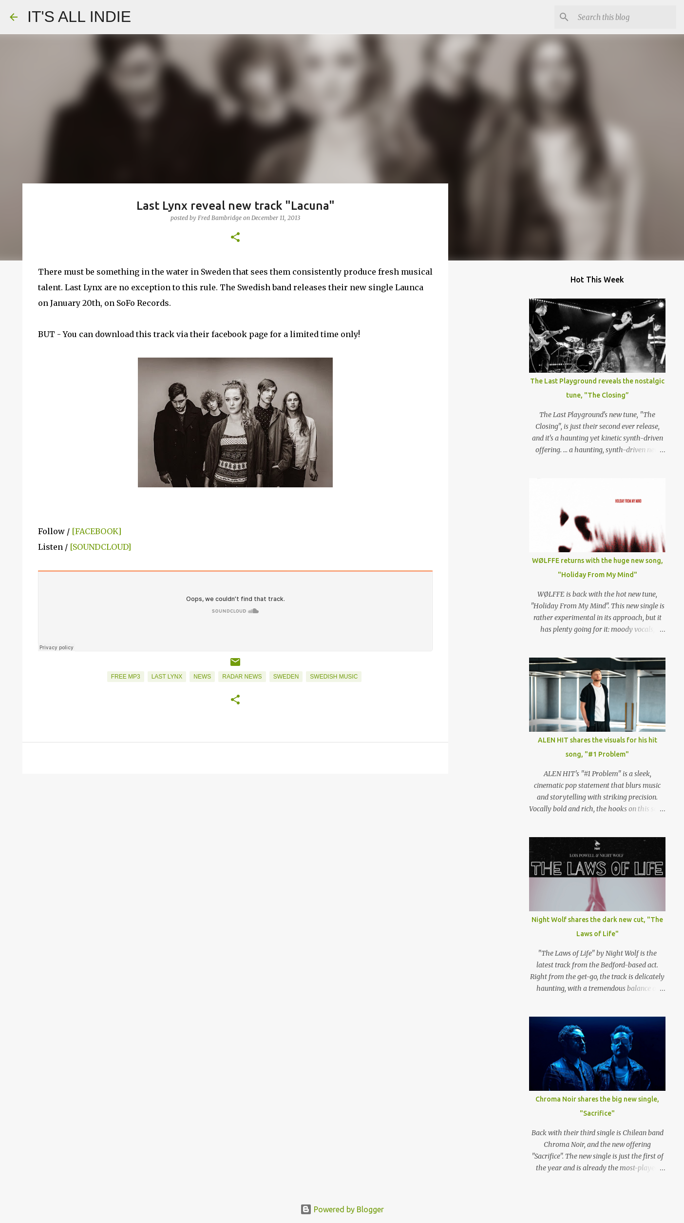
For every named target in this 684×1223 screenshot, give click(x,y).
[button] (235, 237)
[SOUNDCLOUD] (100, 547)
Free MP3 (125, 676)
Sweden (286, 676)
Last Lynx (167, 676)
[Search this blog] (625, 17)
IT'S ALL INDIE (79, 16)
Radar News (242, 676)
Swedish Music (334, 676)
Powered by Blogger (342, 1209)
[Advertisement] (235, 856)
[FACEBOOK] (96, 531)
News (202, 676)
